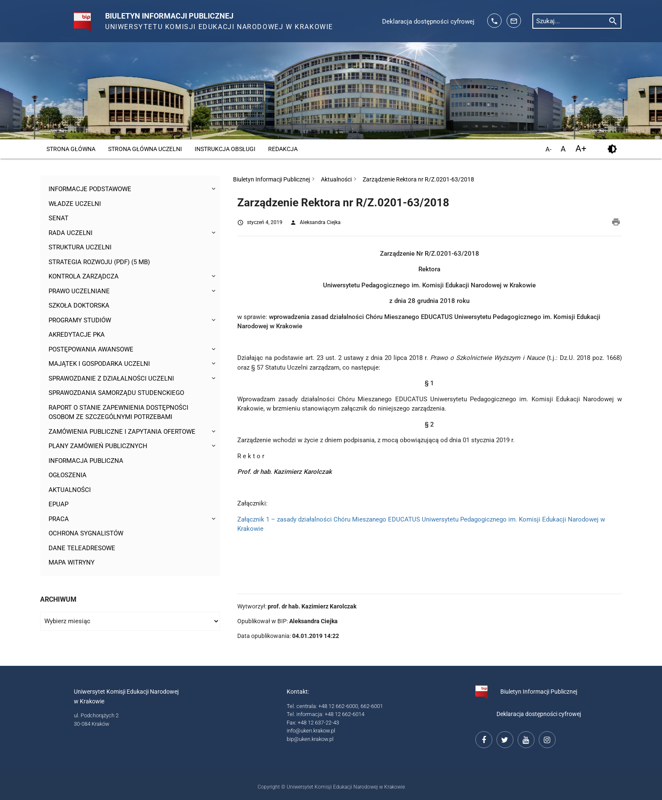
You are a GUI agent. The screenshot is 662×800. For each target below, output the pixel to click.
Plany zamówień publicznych (98, 446)
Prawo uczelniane (79, 291)
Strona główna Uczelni (145, 149)
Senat (58, 218)
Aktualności (70, 490)
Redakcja (283, 149)
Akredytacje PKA (77, 334)
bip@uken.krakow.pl (310, 739)
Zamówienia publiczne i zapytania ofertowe (122, 431)
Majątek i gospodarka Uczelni (99, 364)
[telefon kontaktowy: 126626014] (494, 21)
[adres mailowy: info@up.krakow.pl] (514, 21)
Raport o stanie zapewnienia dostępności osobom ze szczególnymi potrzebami (118, 412)
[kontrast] (612, 149)
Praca (59, 519)
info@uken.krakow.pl (311, 730)
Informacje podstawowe (90, 189)
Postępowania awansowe (91, 349)
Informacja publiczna (86, 461)
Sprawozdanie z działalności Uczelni (111, 378)
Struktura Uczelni (80, 247)
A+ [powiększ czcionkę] (580, 149)
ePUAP (58, 504)
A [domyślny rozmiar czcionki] (563, 149)
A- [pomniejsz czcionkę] (548, 149)
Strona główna (70, 149)
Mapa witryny (72, 562)
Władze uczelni (75, 204)
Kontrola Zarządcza (84, 276)
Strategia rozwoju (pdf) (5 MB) (99, 262)
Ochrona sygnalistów (86, 533)
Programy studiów (80, 320)
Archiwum (58, 599)
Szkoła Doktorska (79, 305)
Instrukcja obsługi (225, 149)
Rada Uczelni (70, 233)
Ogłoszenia (68, 475)
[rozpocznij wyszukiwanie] (613, 20)
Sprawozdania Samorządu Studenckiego (116, 393)
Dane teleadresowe (82, 548)
